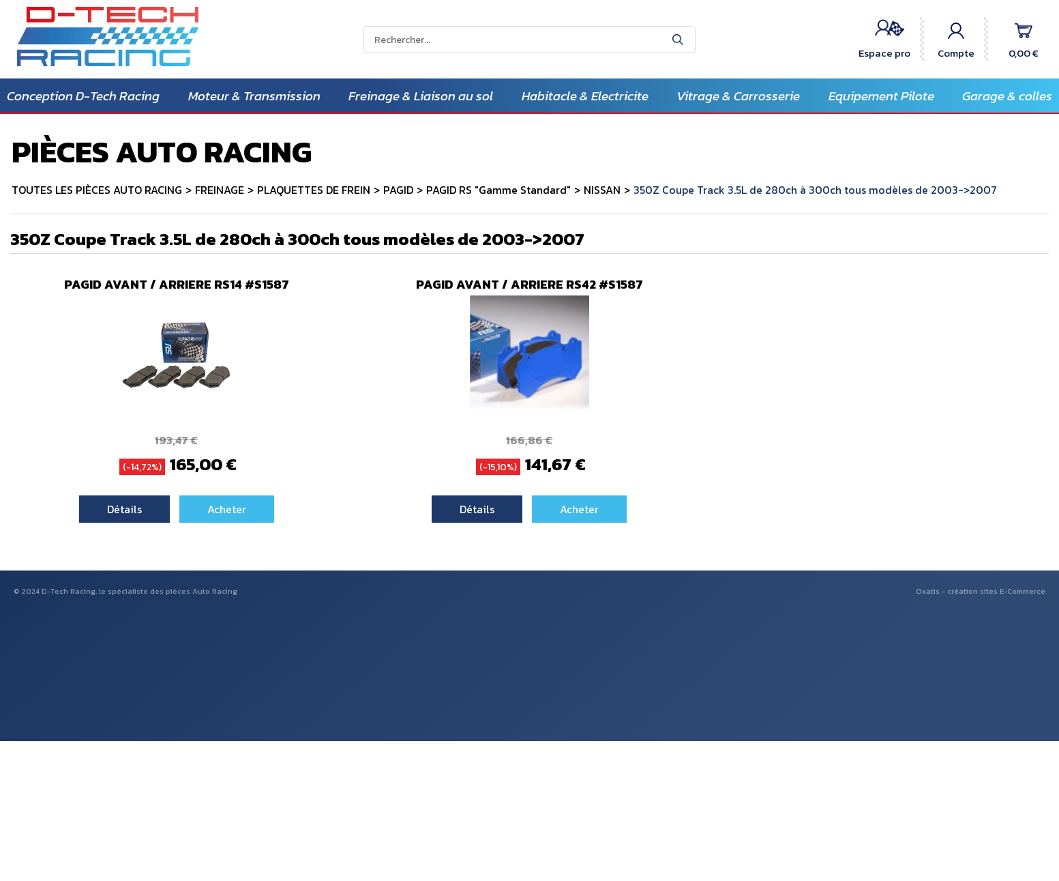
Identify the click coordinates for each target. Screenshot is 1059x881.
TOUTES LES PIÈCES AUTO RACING (97, 190)
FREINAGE (219, 190)
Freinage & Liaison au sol (420, 96)
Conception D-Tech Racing (83, 96)
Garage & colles (1007, 96)
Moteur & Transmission (254, 96)
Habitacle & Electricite (585, 96)
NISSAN (602, 190)
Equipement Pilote (881, 96)
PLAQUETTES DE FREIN (313, 190)
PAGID (398, 190)
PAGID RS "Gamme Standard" (498, 190)
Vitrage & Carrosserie (738, 96)
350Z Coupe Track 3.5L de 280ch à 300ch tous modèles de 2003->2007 (815, 190)
